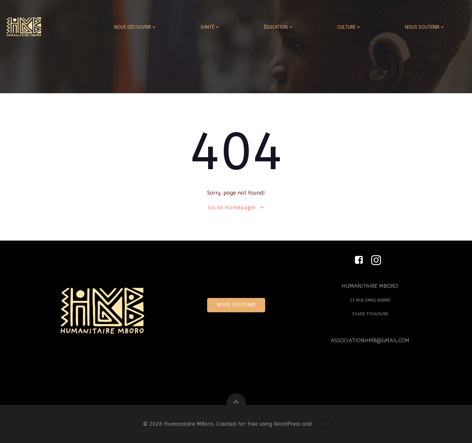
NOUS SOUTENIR (425, 27)
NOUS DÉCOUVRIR (135, 27)
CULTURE (349, 27)
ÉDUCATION (279, 27)
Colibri (321, 424)
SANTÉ (210, 27)
